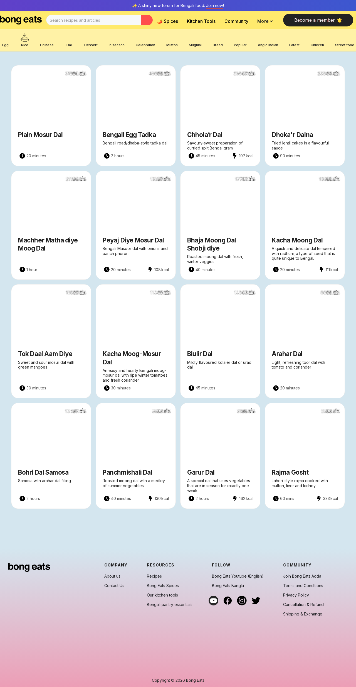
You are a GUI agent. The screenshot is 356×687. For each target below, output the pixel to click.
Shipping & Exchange (302, 614)
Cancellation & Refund (303, 604)
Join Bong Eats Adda (302, 576)
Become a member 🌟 (318, 20)
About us (112, 576)
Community (236, 21)
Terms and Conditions (303, 585)
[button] (266, 21)
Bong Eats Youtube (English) (238, 576)
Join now (214, 5)
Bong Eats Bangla (228, 585)
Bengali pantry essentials (169, 604)
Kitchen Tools (201, 21)
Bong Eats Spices (163, 585)
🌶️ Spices (167, 21)
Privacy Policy (296, 595)
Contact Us (114, 585)
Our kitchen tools (162, 595)
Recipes (154, 576)
